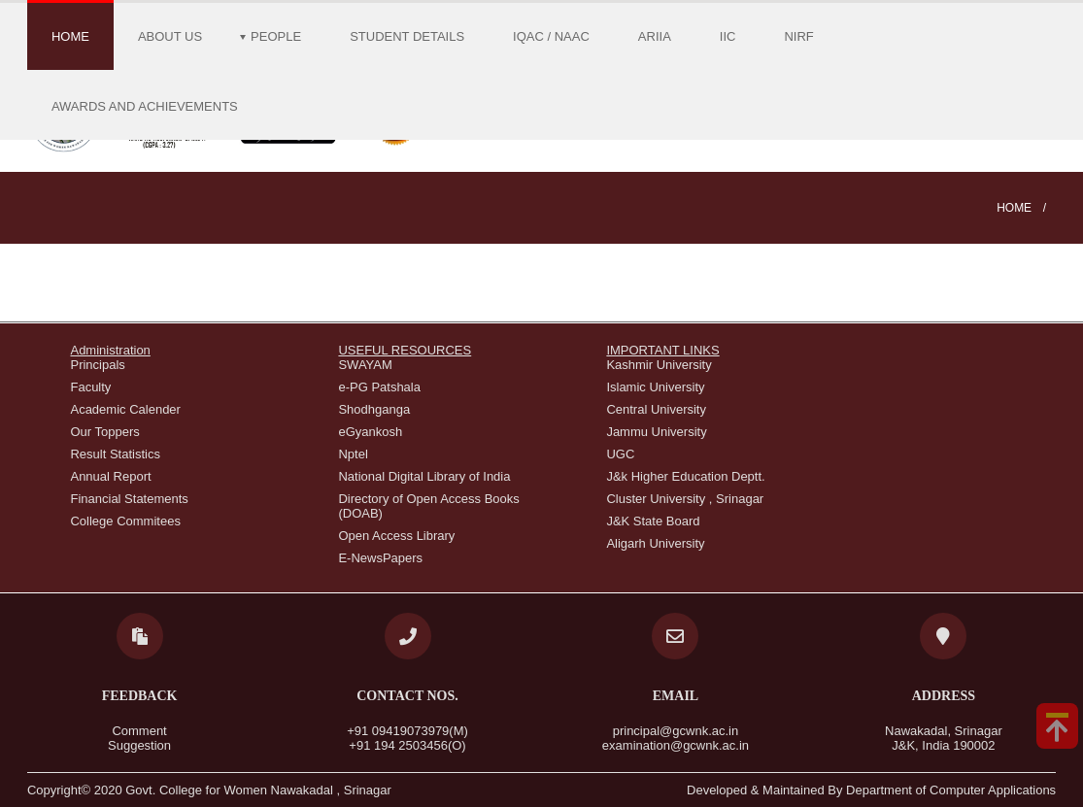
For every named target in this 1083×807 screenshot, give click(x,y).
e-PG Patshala (379, 387)
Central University (656, 409)
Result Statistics (114, 454)
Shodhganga (374, 409)
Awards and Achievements (144, 106)
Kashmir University (658, 364)
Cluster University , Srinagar (684, 498)
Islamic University (655, 387)
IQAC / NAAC (551, 36)
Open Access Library (396, 535)
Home (70, 36)
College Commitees (125, 521)
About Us (170, 36)
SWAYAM (364, 364)
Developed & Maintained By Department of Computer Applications (871, 790)
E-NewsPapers (380, 558)
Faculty (90, 387)
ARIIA (654, 36)
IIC (728, 36)
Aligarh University (655, 543)
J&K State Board (652, 521)
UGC (620, 454)
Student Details (407, 36)
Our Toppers (104, 431)
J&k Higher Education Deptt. (685, 476)
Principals (97, 364)
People (276, 36)
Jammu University (656, 431)
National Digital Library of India (424, 476)
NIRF (798, 36)
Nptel (352, 454)
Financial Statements (128, 498)
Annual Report (110, 476)
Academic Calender (125, 409)
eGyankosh (370, 431)
